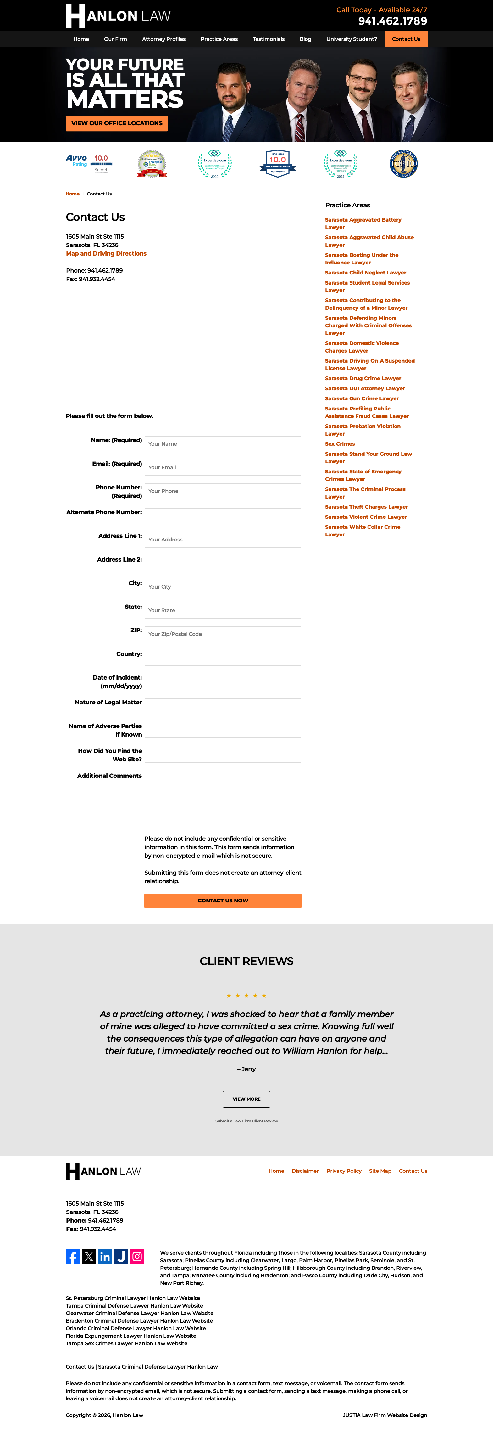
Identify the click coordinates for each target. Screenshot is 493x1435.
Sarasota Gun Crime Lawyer (362, 399)
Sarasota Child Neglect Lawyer (365, 273)
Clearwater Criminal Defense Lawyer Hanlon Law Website (139, 1313)
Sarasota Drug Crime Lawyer (363, 378)
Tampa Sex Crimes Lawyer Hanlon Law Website (126, 1344)
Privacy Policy (344, 1171)
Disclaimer (305, 1171)
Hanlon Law (128, 1415)
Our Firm (115, 39)
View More (246, 1099)
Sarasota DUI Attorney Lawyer (365, 389)
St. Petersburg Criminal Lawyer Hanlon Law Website (133, 1298)
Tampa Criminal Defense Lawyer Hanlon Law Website (134, 1306)
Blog (305, 39)
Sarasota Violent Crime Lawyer (366, 517)
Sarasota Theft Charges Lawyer (366, 507)
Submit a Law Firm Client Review (246, 1121)
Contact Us (406, 39)
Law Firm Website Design (385, 1415)
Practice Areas (219, 39)
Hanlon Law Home (118, 16)
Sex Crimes (340, 444)
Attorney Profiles (164, 39)
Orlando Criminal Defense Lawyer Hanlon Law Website (136, 1328)
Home (81, 39)
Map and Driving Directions (106, 253)
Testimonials (269, 39)
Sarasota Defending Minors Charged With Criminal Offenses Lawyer (368, 325)
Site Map (380, 1171)
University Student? (351, 39)
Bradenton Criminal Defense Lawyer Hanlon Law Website (139, 1321)
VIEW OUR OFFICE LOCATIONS (116, 123)
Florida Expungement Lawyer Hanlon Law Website (131, 1336)
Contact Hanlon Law (382, 16)
